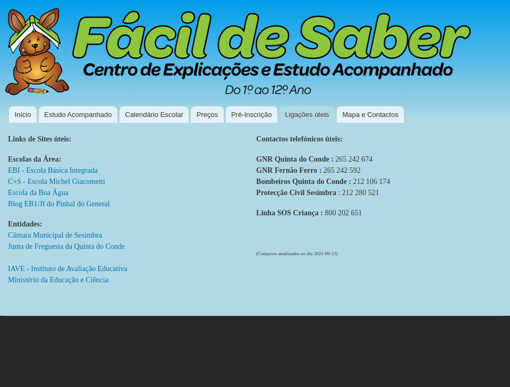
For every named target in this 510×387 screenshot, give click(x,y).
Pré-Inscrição (251, 115)
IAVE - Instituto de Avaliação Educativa (68, 269)
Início (22, 115)
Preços (207, 115)
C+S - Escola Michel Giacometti (56, 182)
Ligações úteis (307, 115)
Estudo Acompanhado (78, 115)
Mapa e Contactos (370, 115)
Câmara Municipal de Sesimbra (55, 235)
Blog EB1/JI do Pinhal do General (59, 204)
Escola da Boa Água (38, 193)
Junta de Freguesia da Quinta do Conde (66, 246)
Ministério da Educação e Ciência (58, 280)
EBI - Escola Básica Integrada (53, 170)
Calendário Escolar (154, 115)
